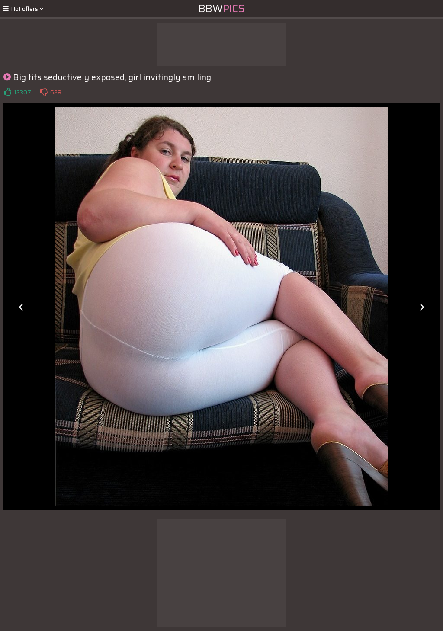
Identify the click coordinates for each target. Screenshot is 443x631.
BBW (222, 8)
